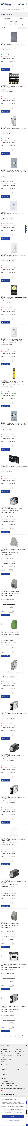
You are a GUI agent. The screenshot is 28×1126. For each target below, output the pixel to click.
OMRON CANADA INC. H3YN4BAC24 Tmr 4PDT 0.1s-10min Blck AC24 (13, 756)
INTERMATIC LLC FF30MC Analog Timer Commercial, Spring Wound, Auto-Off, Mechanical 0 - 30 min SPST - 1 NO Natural (14, 172)
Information (14, 1045)
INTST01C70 (4, 127)
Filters (7, 18)
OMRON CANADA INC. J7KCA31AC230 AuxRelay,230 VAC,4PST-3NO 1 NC (13, 840)
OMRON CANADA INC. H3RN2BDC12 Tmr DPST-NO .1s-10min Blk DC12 (13, 798)
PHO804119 (3, 922)
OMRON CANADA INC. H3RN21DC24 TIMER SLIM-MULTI (13, 673)
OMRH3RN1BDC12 (5, 1005)
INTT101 (2, 43)
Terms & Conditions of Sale (7, 1052)
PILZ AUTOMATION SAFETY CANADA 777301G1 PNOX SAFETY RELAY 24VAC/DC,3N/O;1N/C (13, 382)
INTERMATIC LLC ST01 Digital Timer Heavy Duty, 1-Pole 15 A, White (14, 129)
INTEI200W (3, 338)
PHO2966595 (4, 465)
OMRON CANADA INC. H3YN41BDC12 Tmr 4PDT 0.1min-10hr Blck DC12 (13, 882)
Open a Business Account (5, 1068)
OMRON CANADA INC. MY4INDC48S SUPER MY (11, 508)
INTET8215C (4, 85)
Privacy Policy (19, 1049)
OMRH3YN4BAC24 (5, 754)
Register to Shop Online (19, 1068)
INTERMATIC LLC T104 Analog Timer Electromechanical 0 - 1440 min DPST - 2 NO (14, 298)
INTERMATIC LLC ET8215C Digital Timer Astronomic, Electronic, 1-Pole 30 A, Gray (13, 87)
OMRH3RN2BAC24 (5, 712)
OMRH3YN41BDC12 (5, 880)
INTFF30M (3, 169)
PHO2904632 (4, 548)
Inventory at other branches (9, 58)
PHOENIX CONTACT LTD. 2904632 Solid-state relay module (13, 550)
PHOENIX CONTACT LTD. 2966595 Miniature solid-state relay (14, 467)
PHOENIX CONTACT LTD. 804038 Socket (10, 591)
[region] (13, 1111)
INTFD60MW (4, 254)
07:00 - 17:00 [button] (23, 3)
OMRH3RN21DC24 (5, 671)
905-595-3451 (13, 1085)
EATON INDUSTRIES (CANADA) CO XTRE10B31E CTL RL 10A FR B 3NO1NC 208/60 (14, 965)
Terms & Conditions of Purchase (21, 1052)
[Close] (24, 1099)
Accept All (13, 1116)
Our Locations (5, 1072)
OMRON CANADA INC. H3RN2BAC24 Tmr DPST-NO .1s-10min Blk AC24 (13, 714)
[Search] (14, 9)
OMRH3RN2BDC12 (5, 796)
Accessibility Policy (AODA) (6, 1060)
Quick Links (14, 1064)
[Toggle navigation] (2, 4)
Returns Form (19, 1072)
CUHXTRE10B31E (4, 963)
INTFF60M (3, 422)
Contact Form (5, 1074)
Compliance (4, 1049)
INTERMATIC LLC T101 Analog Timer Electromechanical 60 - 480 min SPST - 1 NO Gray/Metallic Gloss (13, 45)
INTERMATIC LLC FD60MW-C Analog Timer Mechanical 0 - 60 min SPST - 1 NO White (14, 256)
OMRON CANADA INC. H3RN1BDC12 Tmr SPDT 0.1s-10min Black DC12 (14, 1007)
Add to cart (5, 69)
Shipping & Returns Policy (6, 1056)
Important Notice (20, 1055)
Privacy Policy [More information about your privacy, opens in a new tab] (19, 1112)
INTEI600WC (4, 212)
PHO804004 (4, 631)
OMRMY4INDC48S (5, 507)
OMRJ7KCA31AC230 (6, 838)
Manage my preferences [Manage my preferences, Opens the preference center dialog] (13, 1120)
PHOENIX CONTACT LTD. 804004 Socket (10, 632)
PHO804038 (4, 590)
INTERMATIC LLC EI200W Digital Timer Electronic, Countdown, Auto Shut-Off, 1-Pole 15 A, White (12, 340)
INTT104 (2, 296)
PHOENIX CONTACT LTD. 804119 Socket (10, 923)
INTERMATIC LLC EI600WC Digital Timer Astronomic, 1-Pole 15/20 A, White (13, 214)
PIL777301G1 (4, 380)
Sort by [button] (20, 18)
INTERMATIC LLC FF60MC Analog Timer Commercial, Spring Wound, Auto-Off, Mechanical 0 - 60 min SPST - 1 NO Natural (14, 425)
